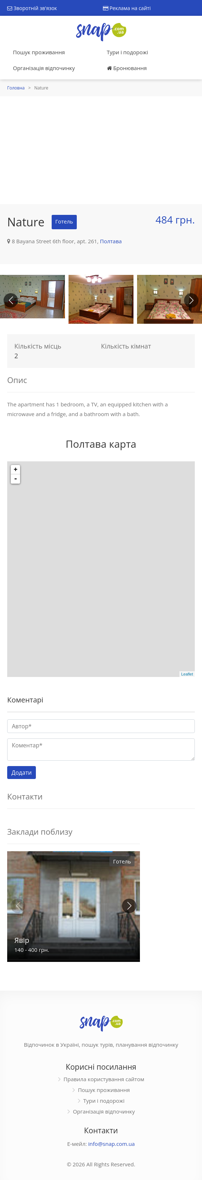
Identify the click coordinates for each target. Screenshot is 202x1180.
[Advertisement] (101, 150)
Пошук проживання (39, 52)
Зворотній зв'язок (32, 8)
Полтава (111, 241)
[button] (191, 300)
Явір (21, 940)
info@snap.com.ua (111, 1143)
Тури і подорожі (127, 52)
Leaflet (187, 674)
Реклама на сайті (127, 8)
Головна (16, 88)
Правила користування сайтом (104, 1079)
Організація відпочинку (44, 68)
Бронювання (127, 68)
